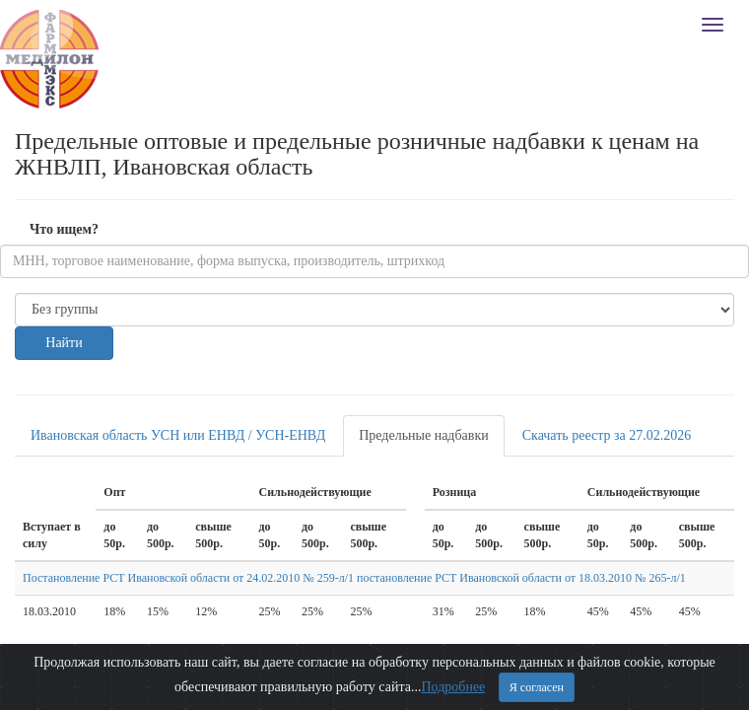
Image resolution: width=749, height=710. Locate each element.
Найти (63, 342)
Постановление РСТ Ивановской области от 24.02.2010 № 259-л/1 (188, 578)
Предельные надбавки (424, 435)
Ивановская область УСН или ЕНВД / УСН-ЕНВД (178, 435)
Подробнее (453, 686)
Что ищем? (64, 229)
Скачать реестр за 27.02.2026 (607, 435)
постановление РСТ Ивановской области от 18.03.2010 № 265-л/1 (521, 578)
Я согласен (537, 687)
